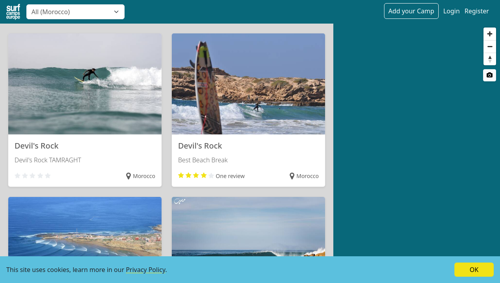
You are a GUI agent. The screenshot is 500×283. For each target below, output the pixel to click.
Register (477, 11)
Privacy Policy (145, 269)
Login (451, 11)
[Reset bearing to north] (489, 59)
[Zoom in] (489, 34)
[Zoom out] (489, 46)
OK (474, 269)
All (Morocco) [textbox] (50, 11)
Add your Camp (411, 11)
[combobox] (75, 11)
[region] (416, 153)
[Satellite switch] (489, 75)
